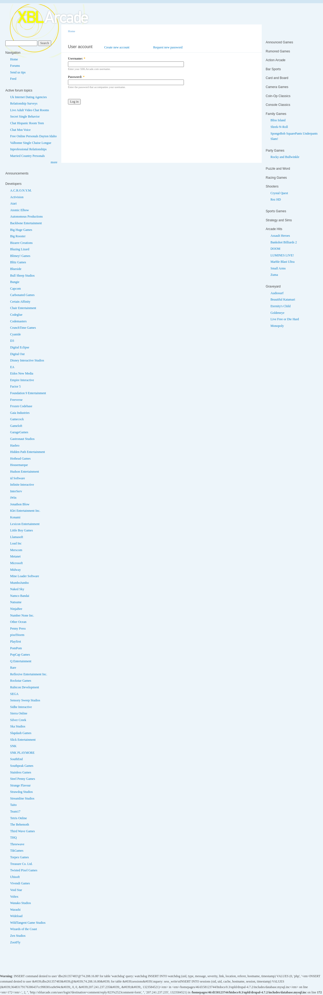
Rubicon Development (24, 687)
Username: (76, 58)
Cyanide (15, 334)
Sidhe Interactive (21, 707)
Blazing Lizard (19, 249)
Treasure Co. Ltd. (21, 864)
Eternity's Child (280, 306)
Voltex (14, 896)
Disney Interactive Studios (27, 360)
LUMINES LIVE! (282, 255)
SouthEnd (16, 759)
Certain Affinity (20, 301)
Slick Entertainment (23, 740)
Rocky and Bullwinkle (284, 157)
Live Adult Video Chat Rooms (29, 110)
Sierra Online (18, 713)
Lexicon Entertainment (24, 524)
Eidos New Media (21, 373)
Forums (15, 66)
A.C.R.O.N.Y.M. (21, 190)
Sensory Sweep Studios (25, 700)
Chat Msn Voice (20, 130)
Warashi (15, 909)
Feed (13, 79)
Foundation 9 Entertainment (28, 393)
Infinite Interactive (22, 484)
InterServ (16, 491)
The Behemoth (19, 824)
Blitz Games (18, 262)
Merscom (16, 550)
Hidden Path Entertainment (27, 452)
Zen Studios (18, 936)
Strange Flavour (20, 785)
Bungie (14, 282)
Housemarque (19, 465)
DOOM (275, 249)
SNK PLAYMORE (22, 753)
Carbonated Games (22, 295)
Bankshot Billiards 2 (283, 242)
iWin (13, 497)
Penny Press (18, 628)
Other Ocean (18, 622)
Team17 (15, 811)
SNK (13, 746)
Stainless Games (20, 772)
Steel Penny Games (22, 779)
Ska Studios (17, 726)
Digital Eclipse (19, 347)
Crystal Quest (279, 193)
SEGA (14, 694)
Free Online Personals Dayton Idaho (33, 136)
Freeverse (16, 400)
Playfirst (15, 641)
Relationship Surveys (23, 103)
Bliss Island (277, 120)
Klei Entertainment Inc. (25, 511)
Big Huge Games (21, 230)
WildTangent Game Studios (28, 923)
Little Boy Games (21, 530)
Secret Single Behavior (25, 116)
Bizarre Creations (21, 243)
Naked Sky (17, 589)
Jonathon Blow (19, 504)
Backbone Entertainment (26, 223)
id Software (17, 478)
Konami (15, 517)
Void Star (16, 890)
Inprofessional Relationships (28, 149)
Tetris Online (18, 818)
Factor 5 (15, 386)
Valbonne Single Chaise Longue (30, 143)
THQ (13, 837)
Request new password (168, 47)
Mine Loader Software (24, 576)
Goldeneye (277, 313)
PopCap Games (20, 654)
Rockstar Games (20, 680)
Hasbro (14, 445)
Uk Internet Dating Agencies (28, 97)
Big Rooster (18, 236)
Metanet (15, 556)
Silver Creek (18, 720)
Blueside (15, 269)
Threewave (17, 844)
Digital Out (17, 354)
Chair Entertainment (23, 308)
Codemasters (18, 321)
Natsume (16, 602)
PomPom (16, 648)
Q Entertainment (20, 661)
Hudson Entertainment (24, 471)
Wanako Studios (20, 903)
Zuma (274, 275)
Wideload (16, 916)
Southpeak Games (21, 766)
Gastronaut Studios (22, 439)
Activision (16, 197)
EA (12, 367)
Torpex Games (19, 857)
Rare (13, 667)
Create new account (117, 47)
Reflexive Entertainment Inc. (28, 674)
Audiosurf (277, 293)
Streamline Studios (22, 798)
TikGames (16, 850)
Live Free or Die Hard (284, 319)
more (54, 162)
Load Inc (16, 543)
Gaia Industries (20, 413)
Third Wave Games (22, 831)
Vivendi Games (20, 883)
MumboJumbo (19, 583)
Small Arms (278, 268)
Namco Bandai (19, 596)
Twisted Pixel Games (23, 870)
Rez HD (275, 199)
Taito (13, 805)
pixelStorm (17, 635)
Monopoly (277, 326)
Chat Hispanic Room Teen (27, 123)
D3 (12, 341)
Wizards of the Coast (23, 929)
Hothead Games (20, 458)
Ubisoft (15, 877)
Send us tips (18, 72)
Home (14, 59)
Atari (13, 203)
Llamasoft (16, 537)
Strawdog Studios (21, 792)
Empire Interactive (22, 380)
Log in (141, 47)
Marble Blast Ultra (282, 262)
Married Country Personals (27, 156)
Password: (76, 77)
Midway (15, 570)
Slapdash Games (20, 733)
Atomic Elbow (19, 210)
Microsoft (16, 563)
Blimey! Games (20, 256)
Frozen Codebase (21, 406)
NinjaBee (16, 609)
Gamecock (17, 419)
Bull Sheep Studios (22, 275)
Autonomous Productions (26, 216)
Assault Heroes (280, 236)
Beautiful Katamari (282, 299)
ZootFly (15, 942)
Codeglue (16, 315)
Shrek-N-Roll (279, 127)
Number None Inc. (22, 615)
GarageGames (19, 432)
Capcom (15, 288)
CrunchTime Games (23, 328)
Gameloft (16, 426)
